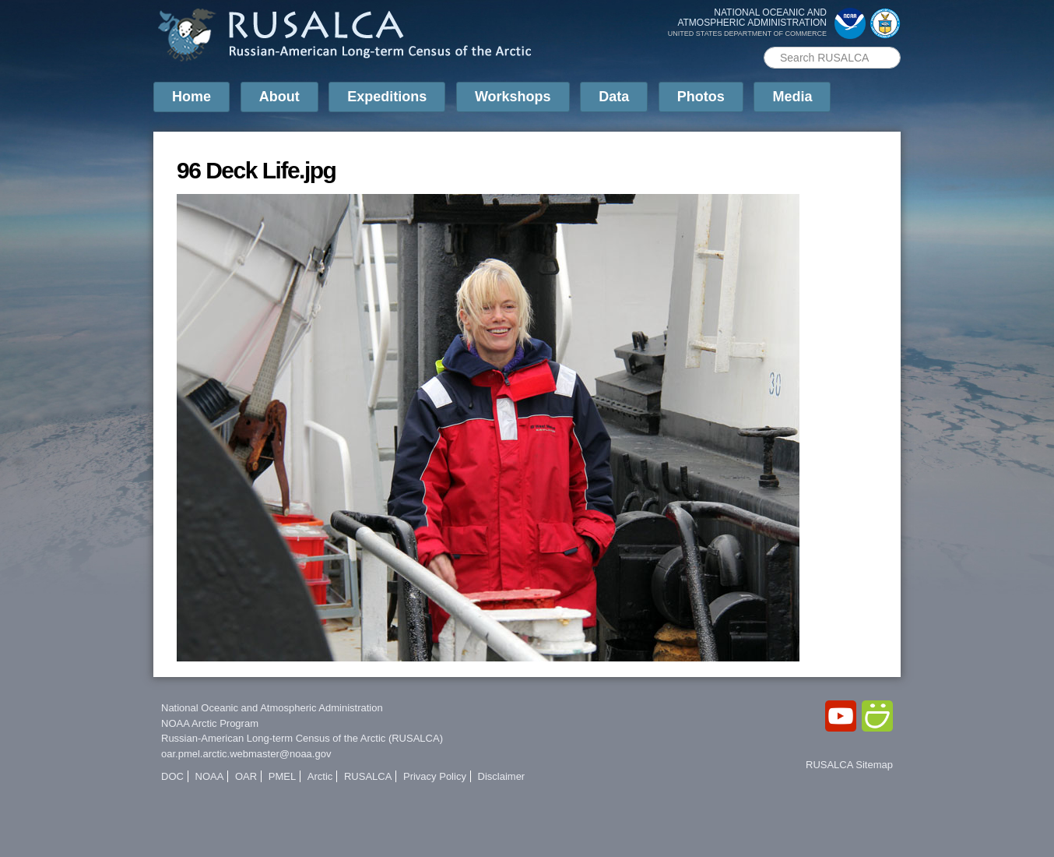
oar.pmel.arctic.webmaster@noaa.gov (246, 754)
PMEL (282, 776)
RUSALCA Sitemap (849, 765)
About (279, 96)
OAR (246, 776)
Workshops (513, 96)
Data (614, 96)
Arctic (320, 776)
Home (191, 96)
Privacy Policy (434, 776)
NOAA (209, 776)
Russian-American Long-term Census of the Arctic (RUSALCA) (302, 738)
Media (792, 96)
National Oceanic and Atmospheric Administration (272, 708)
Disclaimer (501, 776)
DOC (172, 776)
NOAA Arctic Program (209, 723)
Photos (701, 96)
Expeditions (387, 96)
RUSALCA (368, 776)
